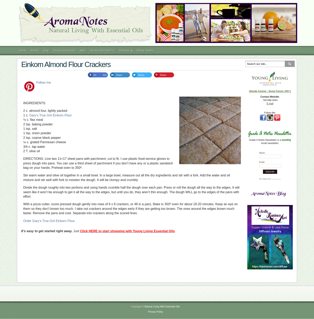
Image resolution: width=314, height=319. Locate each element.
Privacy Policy (155, 311)
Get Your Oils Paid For (102, 50)
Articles (35, 50)
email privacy (276, 179)
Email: (262, 162)
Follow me (43, 82)
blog (46, 50)
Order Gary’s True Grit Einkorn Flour (49, 221)
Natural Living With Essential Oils (162, 306)
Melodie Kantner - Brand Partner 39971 (270, 91)
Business (124, 50)
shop (82, 50)
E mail (270, 103)
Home (22, 50)
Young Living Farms (64, 50)
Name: (262, 153)
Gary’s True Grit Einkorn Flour (50, 115)
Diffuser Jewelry (145, 50)
